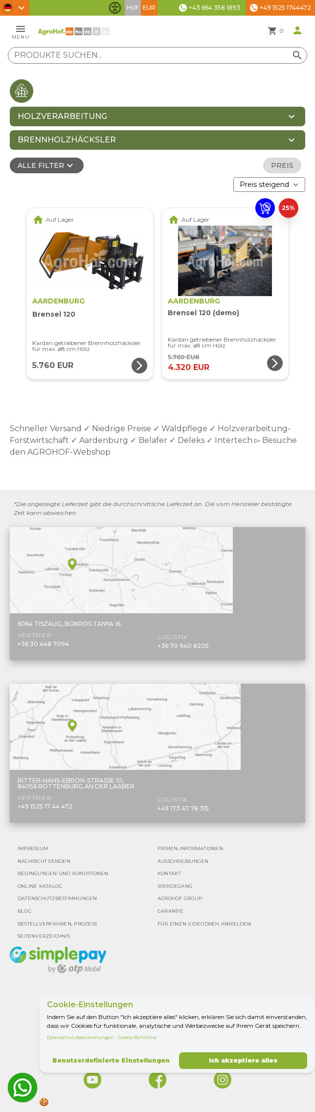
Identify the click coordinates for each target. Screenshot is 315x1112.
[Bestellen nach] (269, 184)
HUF (133, 7)
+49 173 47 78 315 (183, 808)
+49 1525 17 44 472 (45, 806)
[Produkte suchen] (157, 55)
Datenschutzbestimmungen (80, 1037)
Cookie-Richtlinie (137, 1037)
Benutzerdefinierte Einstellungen (111, 1060)
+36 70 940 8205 (183, 645)
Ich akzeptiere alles (243, 1060)
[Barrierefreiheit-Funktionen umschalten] (115, 8)
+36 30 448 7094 (43, 644)
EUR (149, 7)
